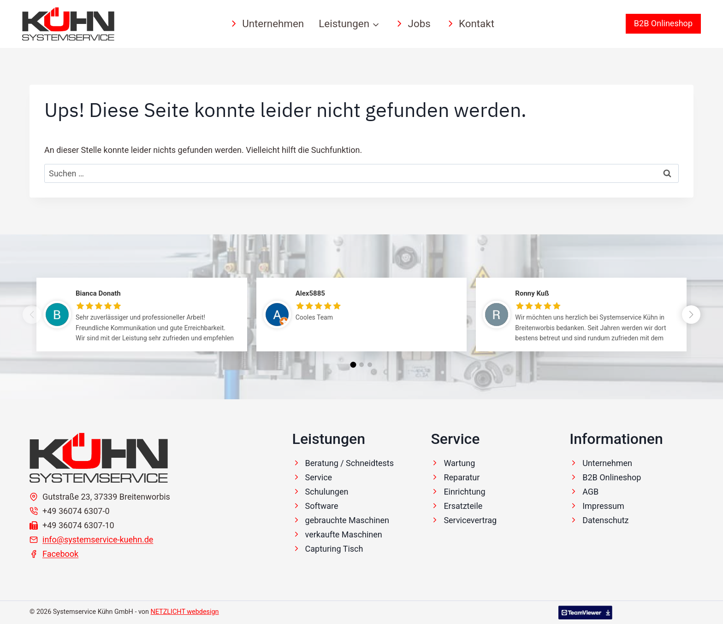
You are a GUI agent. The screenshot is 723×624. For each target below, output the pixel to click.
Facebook (60, 554)
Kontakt (469, 23)
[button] (691, 314)
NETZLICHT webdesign (185, 612)
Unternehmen (266, 23)
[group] (141, 321)
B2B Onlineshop (663, 23)
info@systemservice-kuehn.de (97, 539)
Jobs (412, 23)
